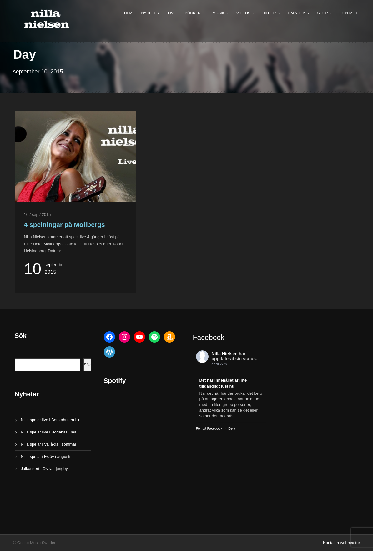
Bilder (269, 13)
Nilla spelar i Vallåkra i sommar (48, 444)
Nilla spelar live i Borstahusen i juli (52, 420)
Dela (231, 428)
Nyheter (150, 13)
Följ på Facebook (209, 428)
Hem (128, 13)
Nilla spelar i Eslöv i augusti (45, 456)
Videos (243, 13)
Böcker (193, 13)
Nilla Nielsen (225, 353)
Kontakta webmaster (341, 542)
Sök (87, 365)
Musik (218, 13)
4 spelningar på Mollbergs (64, 224)
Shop (322, 13)
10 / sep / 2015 (37, 214)
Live (172, 13)
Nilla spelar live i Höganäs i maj (49, 432)
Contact (348, 13)
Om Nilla (296, 13)
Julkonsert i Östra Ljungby (44, 468)
